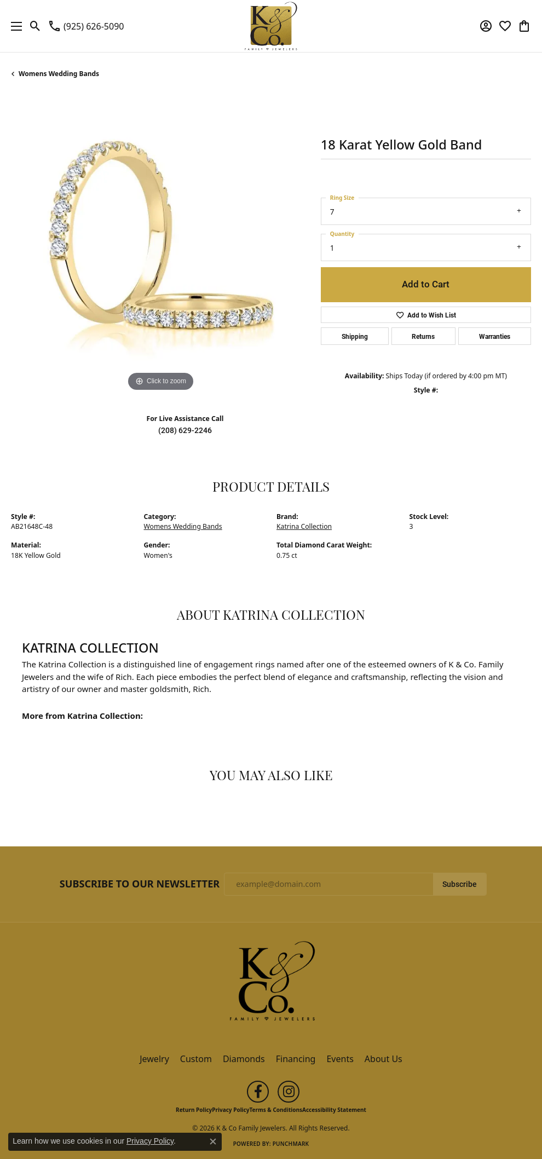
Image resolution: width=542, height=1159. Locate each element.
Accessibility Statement (334, 1109)
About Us (383, 1059)
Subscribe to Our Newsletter (140, 884)
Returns (423, 336)
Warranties (494, 336)
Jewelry (154, 1059)
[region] (160, 244)
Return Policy (194, 1109)
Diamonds (244, 1059)
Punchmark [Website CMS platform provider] (291, 1144)
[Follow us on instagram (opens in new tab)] (288, 1092)
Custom (196, 1059)
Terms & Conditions (275, 1109)
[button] (35, 26)
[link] (86, 26)
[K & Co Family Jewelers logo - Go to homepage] (271, 26)
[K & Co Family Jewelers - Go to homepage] (271, 984)
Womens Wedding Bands (59, 73)
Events (339, 1059)
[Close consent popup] (213, 1141)
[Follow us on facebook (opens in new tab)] (258, 1092)
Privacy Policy (230, 1109)
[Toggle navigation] (13, 26)
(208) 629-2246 (185, 430)
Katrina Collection (304, 526)
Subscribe (459, 884)
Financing (296, 1059)
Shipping (355, 336)
